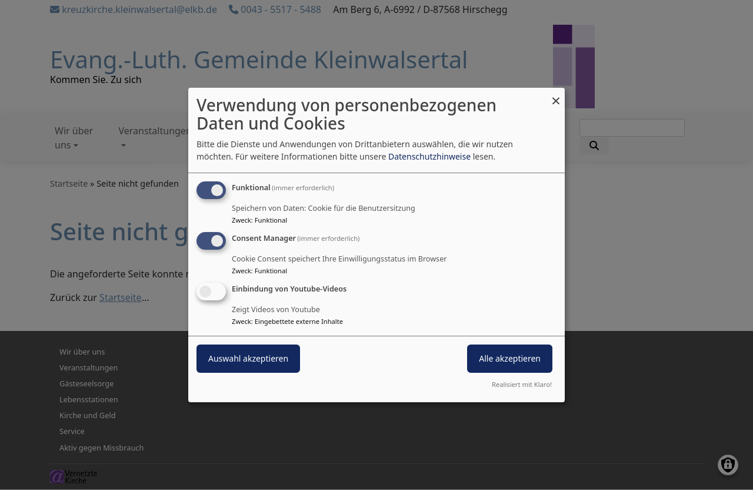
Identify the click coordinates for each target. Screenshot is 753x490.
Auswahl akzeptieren (248, 358)
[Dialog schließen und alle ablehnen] (556, 95)
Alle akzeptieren (510, 358)
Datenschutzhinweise (429, 156)
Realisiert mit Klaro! (522, 384)
